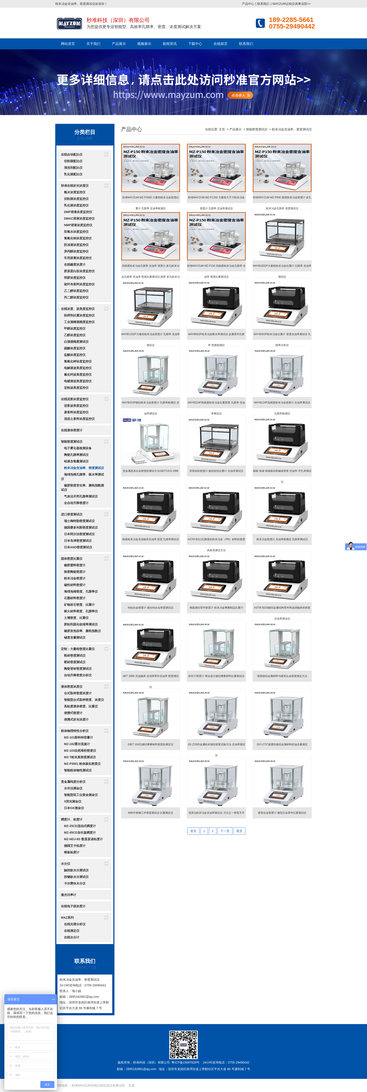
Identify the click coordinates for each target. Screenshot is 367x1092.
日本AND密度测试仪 (78, 547)
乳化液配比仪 (73, 174)
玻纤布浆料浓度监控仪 (79, 284)
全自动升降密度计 (76, 503)
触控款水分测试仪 (76, 870)
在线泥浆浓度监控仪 (75, 399)
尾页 (239, 831)
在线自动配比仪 (71, 154)
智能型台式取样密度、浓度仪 (84, 699)
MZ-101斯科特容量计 (78, 737)
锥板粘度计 (71, 852)
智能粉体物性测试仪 (78, 770)
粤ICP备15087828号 (185, 1062)
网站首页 (68, 44)
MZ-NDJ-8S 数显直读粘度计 (83, 839)
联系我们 (263, 3)
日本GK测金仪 (74, 808)
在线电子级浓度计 (73, 906)
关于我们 (93, 44)
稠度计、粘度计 (71, 819)
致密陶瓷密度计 (75, 572)
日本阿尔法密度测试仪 (79, 534)
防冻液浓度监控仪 (76, 245)
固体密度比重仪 (71, 558)
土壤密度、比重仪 (76, 618)
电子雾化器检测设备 (78, 448)
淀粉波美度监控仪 (76, 387)
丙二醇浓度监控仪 (76, 297)
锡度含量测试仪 (75, 637)
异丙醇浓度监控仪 (76, 251)
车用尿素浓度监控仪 (78, 258)
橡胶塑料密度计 (75, 565)
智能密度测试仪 (71, 441)
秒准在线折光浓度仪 (75, 185)
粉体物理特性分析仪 (75, 731)
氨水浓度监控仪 (75, 192)
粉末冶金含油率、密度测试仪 (84, 468)
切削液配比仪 (73, 161)
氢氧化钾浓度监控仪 (78, 361)
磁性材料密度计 (75, 585)
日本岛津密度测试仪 (78, 540)
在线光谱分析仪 (75, 924)
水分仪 (65, 863)
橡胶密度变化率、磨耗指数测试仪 (82, 488)
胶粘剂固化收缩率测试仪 (81, 624)
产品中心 (248, 3)
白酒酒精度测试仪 (76, 341)
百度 (131, 1085)
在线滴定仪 (71, 930)
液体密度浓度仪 (71, 686)
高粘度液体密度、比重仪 (81, 706)
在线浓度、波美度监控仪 (78, 309)
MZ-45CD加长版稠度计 (80, 832)
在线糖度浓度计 (75, 264)
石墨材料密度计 (75, 598)
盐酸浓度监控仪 (75, 355)
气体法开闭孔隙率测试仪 (81, 496)
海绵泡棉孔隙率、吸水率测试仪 (82, 477)
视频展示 (144, 44)
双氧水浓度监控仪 (76, 231)
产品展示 (119, 44)
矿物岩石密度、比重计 (79, 604)
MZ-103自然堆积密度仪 (80, 750)
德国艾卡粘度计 (75, 845)
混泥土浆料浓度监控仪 (79, 419)
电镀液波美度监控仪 (78, 381)
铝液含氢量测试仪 (76, 461)
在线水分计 (71, 937)
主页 (222, 129)
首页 (193, 831)
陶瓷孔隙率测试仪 (76, 454)
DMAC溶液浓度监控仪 (79, 218)
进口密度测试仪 (71, 514)
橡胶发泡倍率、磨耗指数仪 (82, 631)
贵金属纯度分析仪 (73, 781)
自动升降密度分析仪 (78, 675)
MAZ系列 (67, 917)
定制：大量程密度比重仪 (78, 649)
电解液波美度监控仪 (78, 368)
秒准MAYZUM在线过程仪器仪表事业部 (98, 1085)
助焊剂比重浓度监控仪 (79, 315)
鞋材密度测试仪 (75, 655)
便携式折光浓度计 (76, 719)
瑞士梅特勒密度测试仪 (79, 521)
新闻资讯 (170, 44)
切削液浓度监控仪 (76, 199)
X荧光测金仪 (72, 801)
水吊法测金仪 (73, 788)
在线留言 (221, 44)
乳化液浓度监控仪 (76, 205)
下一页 (225, 831)
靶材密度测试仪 (75, 662)
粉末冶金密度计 (75, 578)
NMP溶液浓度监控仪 (78, 225)
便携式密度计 (73, 713)
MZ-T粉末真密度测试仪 (80, 757)
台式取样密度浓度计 (78, 693)
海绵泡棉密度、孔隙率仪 (81, 591)
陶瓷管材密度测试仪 (78, 668)
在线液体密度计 (71, 430)
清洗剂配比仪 (73, 167)
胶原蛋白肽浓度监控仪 (79, 271)
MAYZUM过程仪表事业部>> (292, 3)
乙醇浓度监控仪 (75, 335)
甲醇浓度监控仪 (75, 328)
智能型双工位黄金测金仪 (81, 795)
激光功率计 (68, 895)
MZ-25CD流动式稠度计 (80, 826)
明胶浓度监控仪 (75, 277)
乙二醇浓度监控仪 (76, 291)
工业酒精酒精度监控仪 (79, 322)
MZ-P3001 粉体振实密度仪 (82, 763)
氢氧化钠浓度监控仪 (78, 238)
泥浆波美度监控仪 (76, 405)
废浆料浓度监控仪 (76, 412)
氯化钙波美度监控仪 (78, 374)
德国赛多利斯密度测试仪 (81, 527)
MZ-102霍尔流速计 (77, 744)
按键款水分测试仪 (76, 877)
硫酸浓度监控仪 (75, 348)
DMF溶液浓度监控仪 (78, 212)
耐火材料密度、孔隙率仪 (81, 611)
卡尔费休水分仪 (75, 883)
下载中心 (195, 44)
